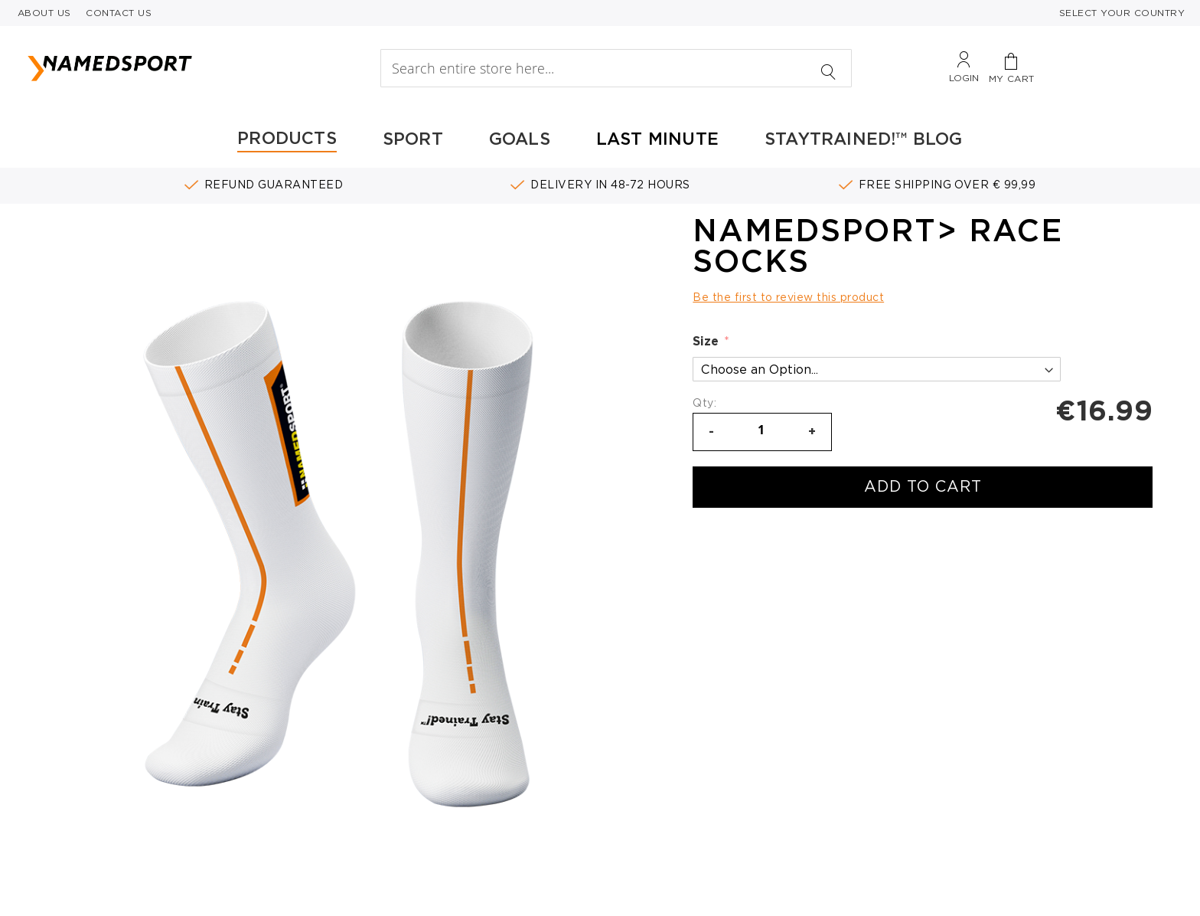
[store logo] (175, 68)
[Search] (828, 64)
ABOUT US (44, 12)
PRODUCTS (287, 138)
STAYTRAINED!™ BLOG (864, 139)
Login (964, 77)
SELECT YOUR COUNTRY (1122, 12)
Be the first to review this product (788, 297)
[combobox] (615, 68)
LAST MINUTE (657, 139)
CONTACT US (119, 12)
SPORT (413, 139)
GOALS (519, 139)
